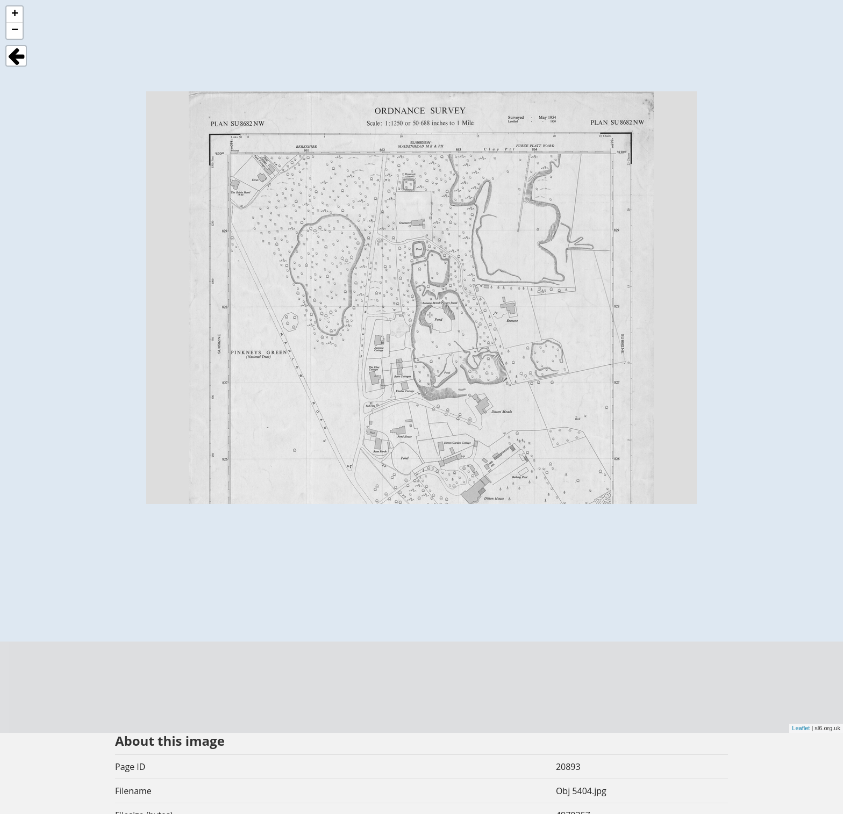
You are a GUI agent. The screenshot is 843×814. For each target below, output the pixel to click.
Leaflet (801, 728)
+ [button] (14, 14)
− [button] (14, 31)
